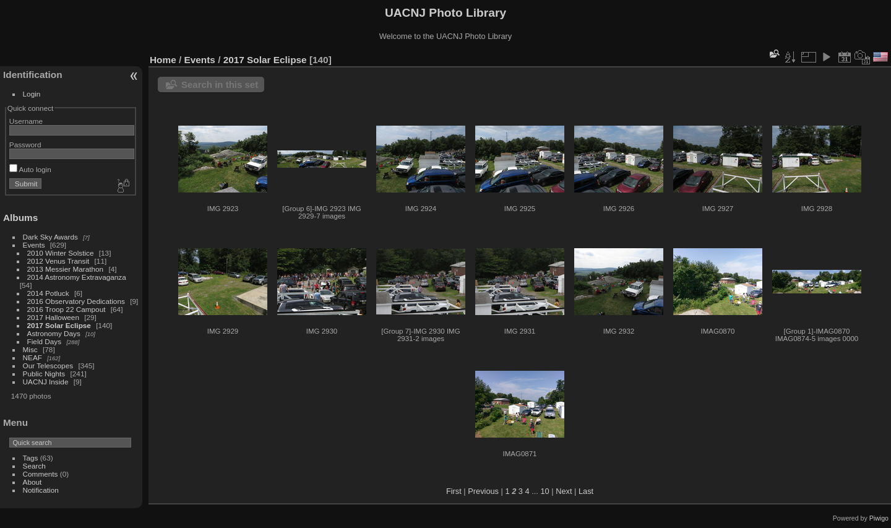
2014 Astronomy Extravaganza (76, 277)
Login (32, 94)
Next (564, 491)
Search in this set (219, 84)
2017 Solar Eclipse (59, 325)
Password (25, 145)
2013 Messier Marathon (65, 269)
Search (34, 466)
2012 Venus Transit (58, 261)
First (454, 491)
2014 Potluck (48, 293)
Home (163, 59)
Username (26, 121)
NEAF (32, 357)
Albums (20, 217)
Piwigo (879, 518)
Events (34, 245)
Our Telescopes (48, 365)
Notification (41, 490)
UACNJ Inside (46, 382)
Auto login (30, 169)
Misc (30, 349)
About (32, 482)
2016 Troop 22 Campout (66, 309)
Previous (483, 491)
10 (544, 491)
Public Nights (44, 374)
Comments (40, 474)
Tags (30, 458)
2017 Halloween (53, 317)
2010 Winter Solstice (60, 253)
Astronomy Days (53, 333)
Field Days (44, 341)
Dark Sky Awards (50, 237)
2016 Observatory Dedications (76, 301)
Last (586, 491)
